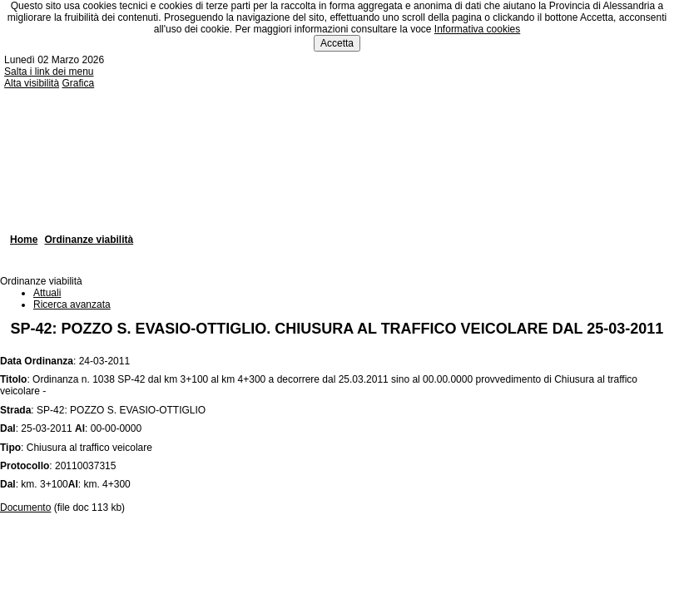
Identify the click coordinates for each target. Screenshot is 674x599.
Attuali (47, 293)
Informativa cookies (477, 29)
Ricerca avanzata (72, 304)
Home (23, 239)
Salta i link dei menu (48, 71)
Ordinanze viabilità (88, 239)
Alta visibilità (31, 83)
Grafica (78, 83)
